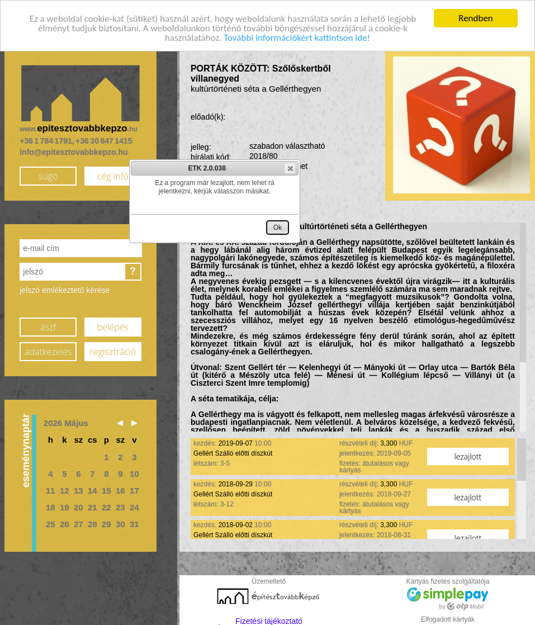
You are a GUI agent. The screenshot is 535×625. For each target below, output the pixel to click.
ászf (48, 324)
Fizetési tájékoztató (268, 618)
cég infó (113, 173)
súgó (48, 173)
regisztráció (113, 349)
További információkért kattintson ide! (297, 35)
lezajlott (468, 453)
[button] (290, 168)
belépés (113, 324)
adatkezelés (48, 349)
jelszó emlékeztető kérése (65, 287)
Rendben (475, 15)
